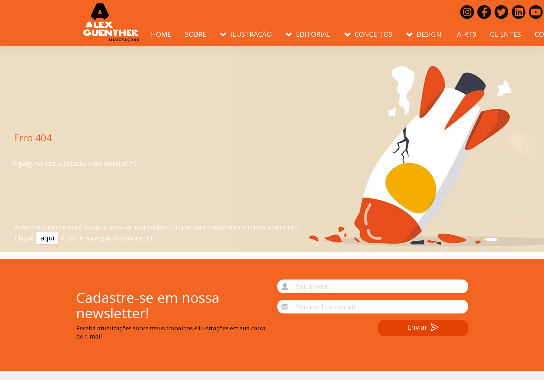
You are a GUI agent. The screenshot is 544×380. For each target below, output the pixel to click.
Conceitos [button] (368, 34)
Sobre (195, 34)
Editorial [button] (308, 34)
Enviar (422, 328)
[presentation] (315, 333)
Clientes (505, 34)
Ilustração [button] (246, 34)
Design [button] (423, 34)
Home (161, 34)
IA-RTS (465, 34)
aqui (47, 241)
